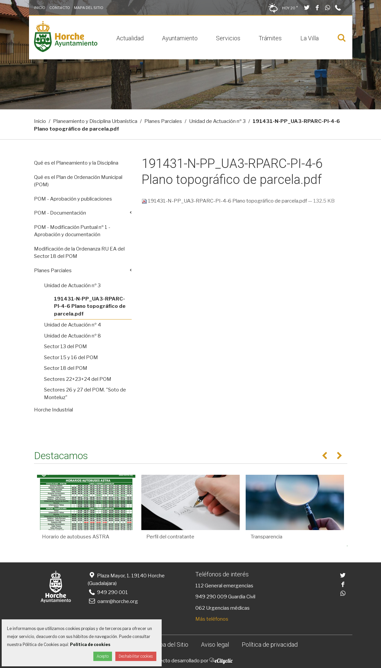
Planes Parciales (163, 121)
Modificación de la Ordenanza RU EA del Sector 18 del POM (79, 253)
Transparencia (266, 537)
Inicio (39, 7)
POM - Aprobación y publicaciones (73, 199)
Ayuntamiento (180, 38)
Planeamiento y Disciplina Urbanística (95, 121)
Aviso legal (215, 644)
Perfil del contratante (170, 537)
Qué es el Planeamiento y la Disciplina (76, 163)
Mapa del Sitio (88, 7)
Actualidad (130, 38)
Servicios (228, 38)
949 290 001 (108, 592)
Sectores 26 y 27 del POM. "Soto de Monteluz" (85, 393)
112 (199, 586)
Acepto (103, 656)
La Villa (309, 38)
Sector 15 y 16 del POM (71, 357)
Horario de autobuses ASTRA (75, 537)
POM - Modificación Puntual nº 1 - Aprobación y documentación (72, 231)
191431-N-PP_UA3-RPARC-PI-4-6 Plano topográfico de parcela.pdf (225, 201)
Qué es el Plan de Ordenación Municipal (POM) (78, 181)
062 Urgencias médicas (222, 608)
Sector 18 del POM (65, 368)
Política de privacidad (270, 644)
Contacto (59, 7)
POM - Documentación (60, 213)
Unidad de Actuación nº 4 (72, 325)
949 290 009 (211, 597)
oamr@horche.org (113, 601)
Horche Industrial (53, 410)
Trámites (270, 38)
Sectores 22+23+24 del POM (77, 379)
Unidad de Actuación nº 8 (72, 336)
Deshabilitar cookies (136, 656)
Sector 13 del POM (65, 346)
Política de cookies (90, 644)
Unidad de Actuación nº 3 (217, 121)
